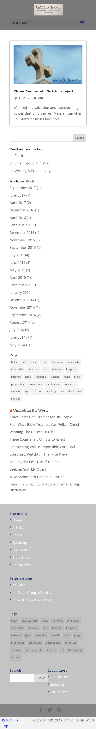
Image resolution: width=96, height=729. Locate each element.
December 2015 (22, 232)
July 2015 (17, 255)
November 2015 (22, 240)
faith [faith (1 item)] (45, 369)
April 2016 (18, 217)
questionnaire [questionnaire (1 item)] (53, 384)
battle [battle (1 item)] (14, 362)
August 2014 (20, 322)
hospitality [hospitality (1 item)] (72, 369)
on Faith (38, 98)
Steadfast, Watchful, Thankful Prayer (39, 454)
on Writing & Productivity (30, 170)
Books (17, 535)
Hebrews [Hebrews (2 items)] (57, 369)
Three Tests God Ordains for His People (41, 417)
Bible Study (21, 557)
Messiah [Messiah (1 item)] (55, 376)
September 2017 (23, 187)
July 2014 (17, 329)
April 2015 (18, 277)
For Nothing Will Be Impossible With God (42, 447)
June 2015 (17, 262)
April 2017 (18, 202)
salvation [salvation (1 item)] (16, 391)
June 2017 (17, 195)
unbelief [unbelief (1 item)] (15, 398)
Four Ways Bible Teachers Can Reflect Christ (44, 424)
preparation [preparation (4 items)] (18, 384)
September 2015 (23, 247)
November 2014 (22, 307)
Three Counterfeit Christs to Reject (43, 91)
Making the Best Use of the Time (36, 461)
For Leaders (21, 550)
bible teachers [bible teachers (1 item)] (29, 362)
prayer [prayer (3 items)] (77, 376)
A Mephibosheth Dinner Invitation (37, 476)
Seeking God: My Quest (28, 469)
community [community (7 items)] (73, 362)
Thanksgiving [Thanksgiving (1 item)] (75, 391)
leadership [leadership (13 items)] (41, 376)
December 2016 (22, 210)
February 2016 (21, 225)
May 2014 (17, 344)
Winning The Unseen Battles (32, 431)
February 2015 (21, 285)
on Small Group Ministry (29, 163)
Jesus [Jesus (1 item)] (28, 376)
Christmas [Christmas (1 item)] (57, 362)
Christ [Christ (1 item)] (44, 362)
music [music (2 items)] (67, 376)
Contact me (21, 565)
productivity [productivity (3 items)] (35, 384)
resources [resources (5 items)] (70, 384)
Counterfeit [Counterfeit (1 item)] (17, 369)
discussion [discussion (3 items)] (33, 369)
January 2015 (20, 292)
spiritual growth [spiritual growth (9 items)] (33, 391)
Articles (18, 527)
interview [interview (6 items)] (16, 376)
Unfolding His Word (30, 410)
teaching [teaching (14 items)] (51, 391)
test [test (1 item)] (62, 391)
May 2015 (17, 270)
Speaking (19, 542)
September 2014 (23, 315)
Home (17, 520)
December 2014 (22, 299)
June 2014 (17, 337)
